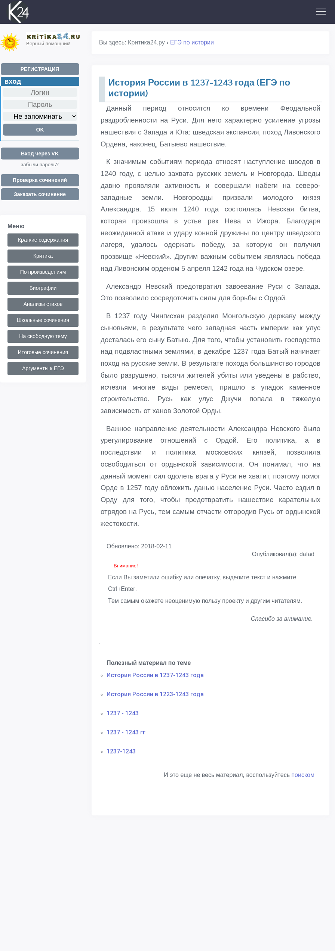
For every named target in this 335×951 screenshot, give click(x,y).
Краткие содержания (43, 240)
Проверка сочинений (40, 180)
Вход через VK (40, 154)
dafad (306, 554)
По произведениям (43, 272)
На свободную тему (43, 336)
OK (40, 130)
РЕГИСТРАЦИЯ (40, 69)
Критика (43, 256)
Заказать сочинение (40, 194)
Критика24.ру (146, 42)
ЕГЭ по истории (192, 42)
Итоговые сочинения (43, 352)
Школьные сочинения (43, 320)
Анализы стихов (43, 304)
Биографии (43, 288)
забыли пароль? (40, 164)
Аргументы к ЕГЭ (43, 368)
